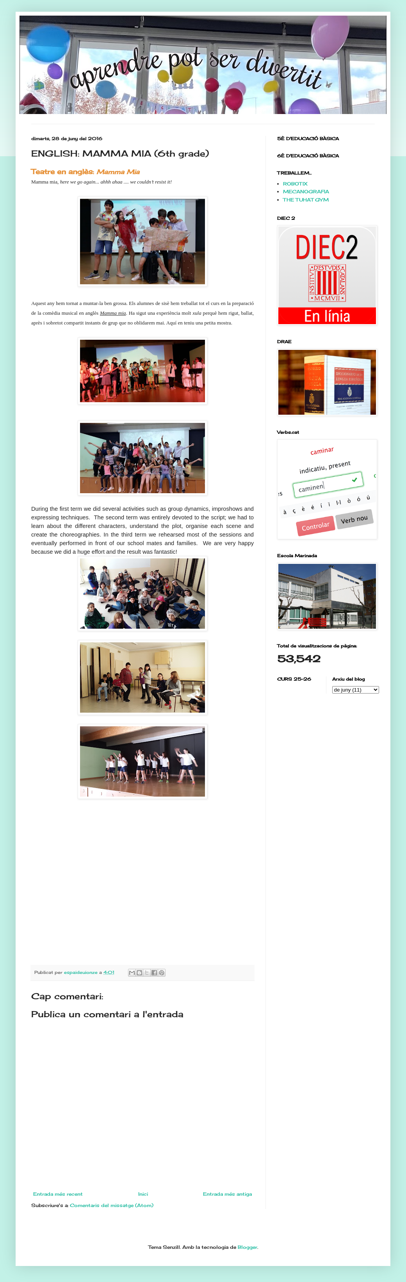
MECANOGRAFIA (306, 191)
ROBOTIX (295, 184)
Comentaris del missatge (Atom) (111, 1205)
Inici (143, 1194)
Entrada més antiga (227, 1194)
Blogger (247, 1247)
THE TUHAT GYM (306, 200)
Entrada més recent (58, 1194)
